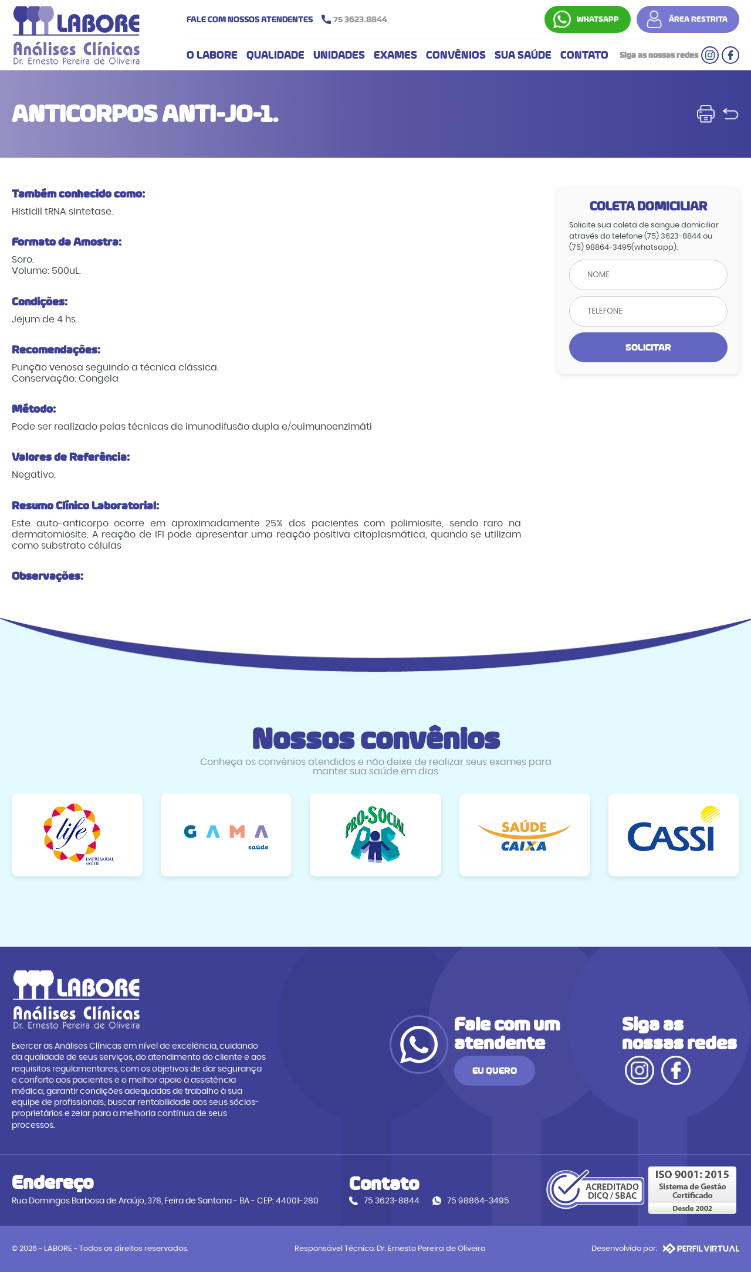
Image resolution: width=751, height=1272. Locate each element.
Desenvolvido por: (665, 1248)
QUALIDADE (275, 55)
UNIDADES (339, 55)
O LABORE (212, 55)
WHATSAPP (598, 19)
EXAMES (395, 55)
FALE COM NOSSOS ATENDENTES (290, 19)
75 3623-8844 (392, 1200)
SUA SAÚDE (523, 55)
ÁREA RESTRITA (698, 19)
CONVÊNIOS (456, 55)
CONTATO (584, 55)
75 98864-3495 (478, 1200)
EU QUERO (494, 1070)
